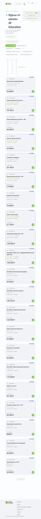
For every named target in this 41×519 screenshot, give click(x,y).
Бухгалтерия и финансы (26, 54)
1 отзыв (16, 140)
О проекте (19, 511)
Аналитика (18, 48)
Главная (7, 11)
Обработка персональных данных (24, 506)
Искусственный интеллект (12, 54)
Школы (18, 504)
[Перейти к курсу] (33, 91)
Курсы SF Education (15, 11)
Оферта (18, 514)
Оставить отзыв (10, 273)
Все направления (10, 45)
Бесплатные (12, 66)
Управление (9, 48)
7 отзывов (17, 102)
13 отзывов (17, 178)
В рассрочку (16, 66)
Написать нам (20, 509)
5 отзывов (17, 121)
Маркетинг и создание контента (13, 51)
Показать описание (10, 33)
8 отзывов (17, 216)
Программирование (22, 45)
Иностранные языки (28, 51)
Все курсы (25, 4)
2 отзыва (17, 256)
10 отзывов (17, 83)
